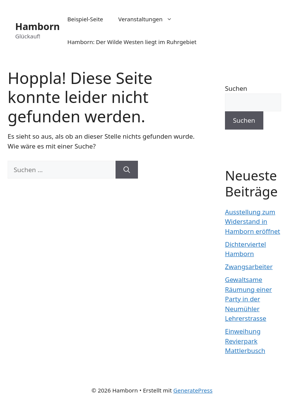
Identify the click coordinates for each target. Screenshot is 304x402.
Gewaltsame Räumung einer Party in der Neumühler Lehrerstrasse (248, 299)
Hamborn (37, 26)
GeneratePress (192, 390)
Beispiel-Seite (85, 19)
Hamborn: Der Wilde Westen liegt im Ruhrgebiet (131, 42)
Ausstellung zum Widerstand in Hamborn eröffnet (252, 221)
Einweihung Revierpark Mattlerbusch (245, 341)
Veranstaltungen (149, 19)
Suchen (236, 88)
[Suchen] (127, 170)
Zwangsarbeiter (248, 266)
